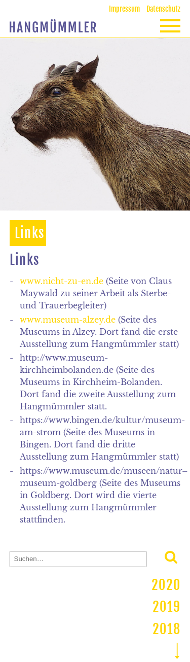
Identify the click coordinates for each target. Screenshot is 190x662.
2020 (165, 585)
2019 (166, 607)
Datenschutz (163, 9)
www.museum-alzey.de (68, 320)
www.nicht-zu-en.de (61, 281)
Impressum (124, 9)
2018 (166, 629)
